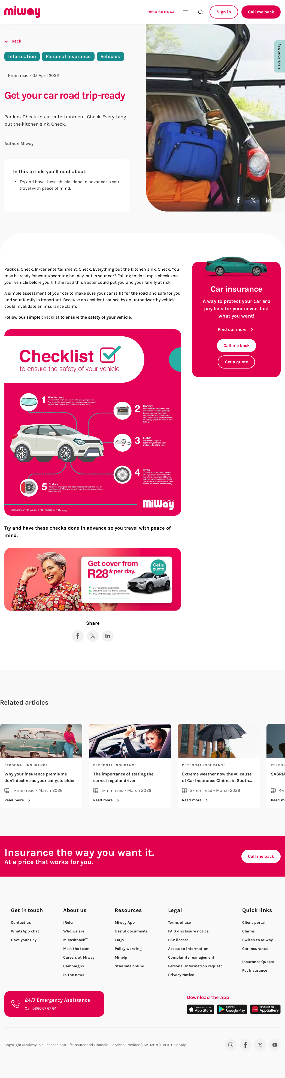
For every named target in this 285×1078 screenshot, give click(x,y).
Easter (90, 282)
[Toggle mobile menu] (186, 12)
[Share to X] (253, 200)
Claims (248, 931)
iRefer (68, 922)
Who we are (73, 931)
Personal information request (195, 966)
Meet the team (76, 948)
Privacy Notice (181, 975)
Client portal (253, 922)
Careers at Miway (79, 957)
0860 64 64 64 (160, 12)
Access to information (188, 948)
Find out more (236, 329)
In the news (73, 975)
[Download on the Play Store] (232, 1009)
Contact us (21, 922)
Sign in (224, 11)
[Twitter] (260, 1045)
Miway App (125, 922)
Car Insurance (255, 948)
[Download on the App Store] (200, 1009)
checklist (50, 317)
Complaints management (191, 957)
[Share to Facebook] (238, 200)
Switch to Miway (257, 940)
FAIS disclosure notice (188, 931)
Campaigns (73, 966)
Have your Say (24, 940)
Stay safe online (129, 966)
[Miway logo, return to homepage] (22, 12)
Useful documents (131, 931)
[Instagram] (231, 1045)
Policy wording (128, 948)
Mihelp (121, 957)
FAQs (119, 940)
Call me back (261, 11)
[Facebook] (245, 1045)
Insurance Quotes (258, 961)
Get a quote (236, 361)
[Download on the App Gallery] (265, 1009)
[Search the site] (200, 12)
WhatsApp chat (25, 931)
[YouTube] (275, 1045)
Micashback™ (75, 940)
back (12, 41)
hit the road (62, 282)
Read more (18, 800)
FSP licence (178, 940)
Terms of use (179, 922)
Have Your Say (279, 56)
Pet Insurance (254, 970)
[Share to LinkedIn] (268, 200)
